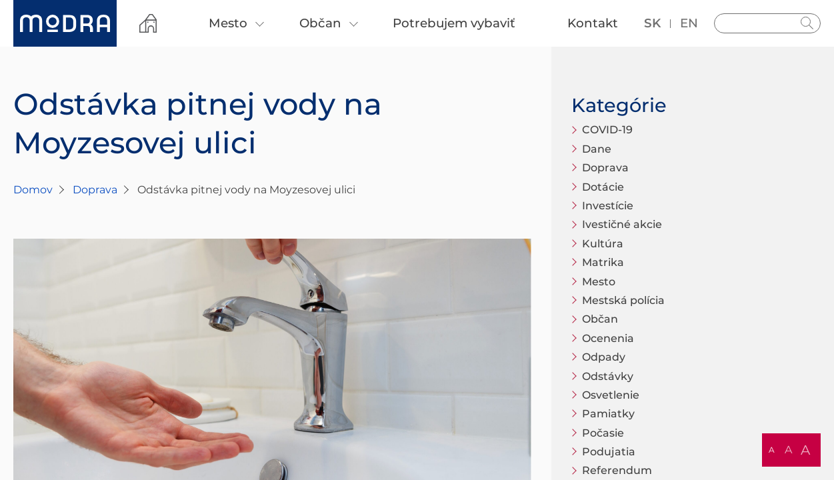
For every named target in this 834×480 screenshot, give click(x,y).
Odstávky (607, 376)
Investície (607, 205)
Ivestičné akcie (622, 224)
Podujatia (608, 451)
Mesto (598, 281)
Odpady (603, 357)
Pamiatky (608, 413)
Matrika (603, 262)
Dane (596, 149)
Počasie (603, 433)
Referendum (617, 470)
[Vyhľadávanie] (767, 23)
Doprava (95, 189)
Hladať (807, 23)
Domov (33, 189)
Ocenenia (608, 338)
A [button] (772, 450)
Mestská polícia (623, 300)
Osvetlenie (610, 395)
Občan (600, 319)
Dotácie (603, 187)
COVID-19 (607, 129)
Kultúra (602, 243)
